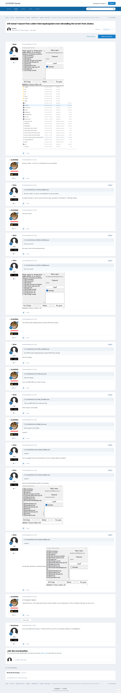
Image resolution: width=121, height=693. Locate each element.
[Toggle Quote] (24, 189)
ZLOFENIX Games (12, 3)
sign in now (44, 653)
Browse (9, 9)
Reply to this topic (107, 36)
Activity (30, 9)
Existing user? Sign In (100, 3)
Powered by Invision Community (60, 690)
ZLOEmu (23, 9)
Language (57, 688)
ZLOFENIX (14, 160)
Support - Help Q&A (30, 30)
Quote (27, 153)
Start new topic (91, 36)
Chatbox (37, 9)
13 (14, 62)
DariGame (14, 625)
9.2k (14, 178)
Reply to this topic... (21, 660)
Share (98, 29)
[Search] (94, 9)
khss (15, 28)
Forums (16, 9)
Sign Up (112, 3)
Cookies (64, 688)
